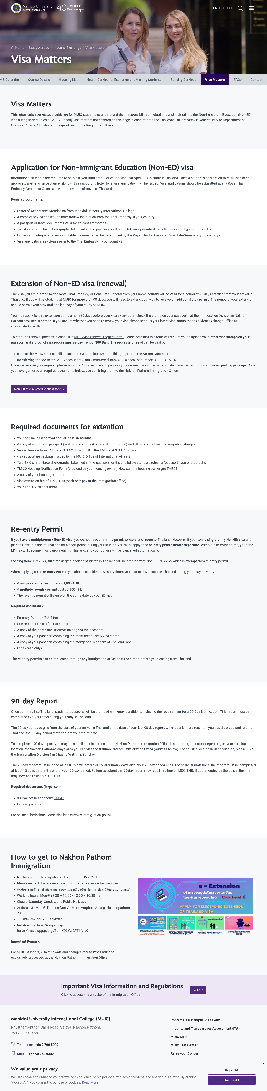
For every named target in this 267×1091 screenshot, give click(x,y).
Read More (90, 1082)
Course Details (39, 80)
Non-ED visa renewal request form (39, 389)
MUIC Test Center (184, 1045)
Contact (256, 80)
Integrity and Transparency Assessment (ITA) (205, 1028)
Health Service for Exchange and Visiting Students (124, 80)
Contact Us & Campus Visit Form (195, 1020)
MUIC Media (180, 1037)
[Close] (263, 1064)
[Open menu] (251, 8)
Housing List (68, 80)
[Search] (240, 8)
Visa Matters (215, 80)
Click (198, 989)
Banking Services (183, 80)
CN (231, 8)
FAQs (238, 80)
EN (215, 8)
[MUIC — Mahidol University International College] (47, 8)
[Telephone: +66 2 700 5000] (34, 1044)
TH (223, 8)
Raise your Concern (185, 1053)
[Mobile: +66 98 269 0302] (32, 1053)
